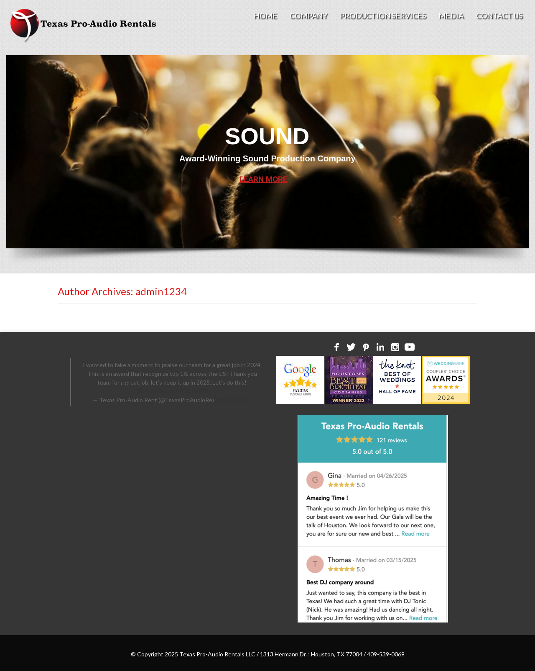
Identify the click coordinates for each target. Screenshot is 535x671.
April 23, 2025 (233, 399)
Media (451, 15)
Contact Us (499, 15)
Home (265, 15)
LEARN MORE (263, 179)
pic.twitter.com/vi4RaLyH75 (172, 391)
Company (308, 15)
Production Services (383, 15)
